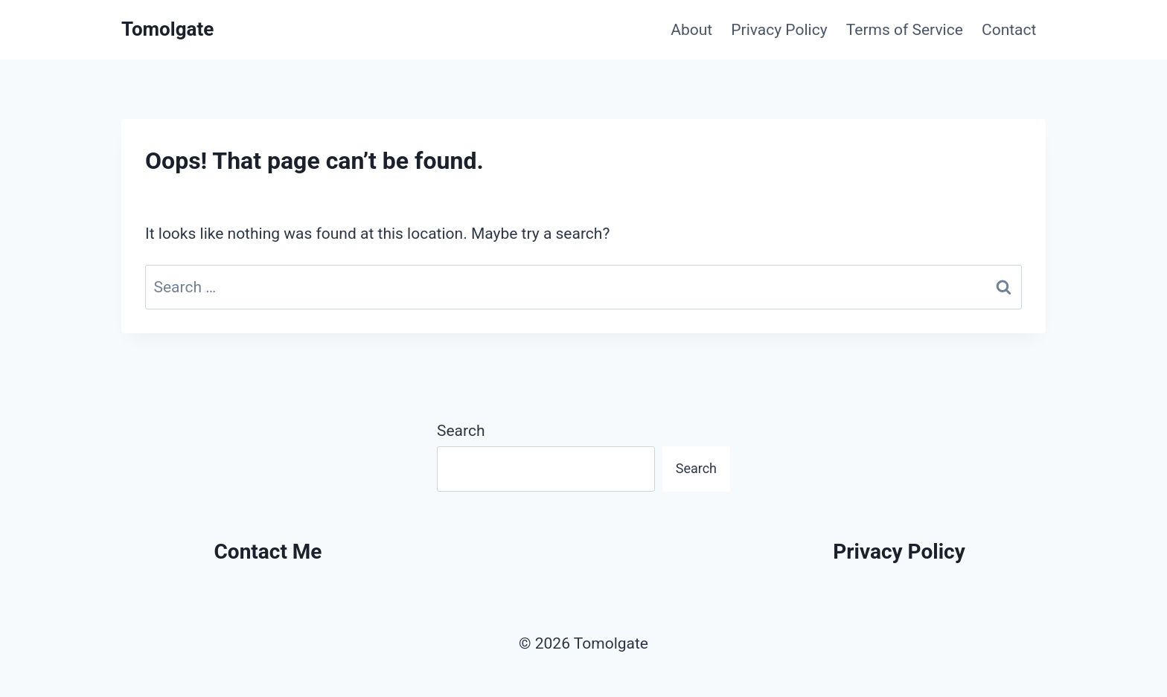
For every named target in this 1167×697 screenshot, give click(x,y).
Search (461, 431)
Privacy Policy (779, 30)
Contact (1009, 30)
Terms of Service (904, 30)
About (691, 30)
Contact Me (268, 551)
